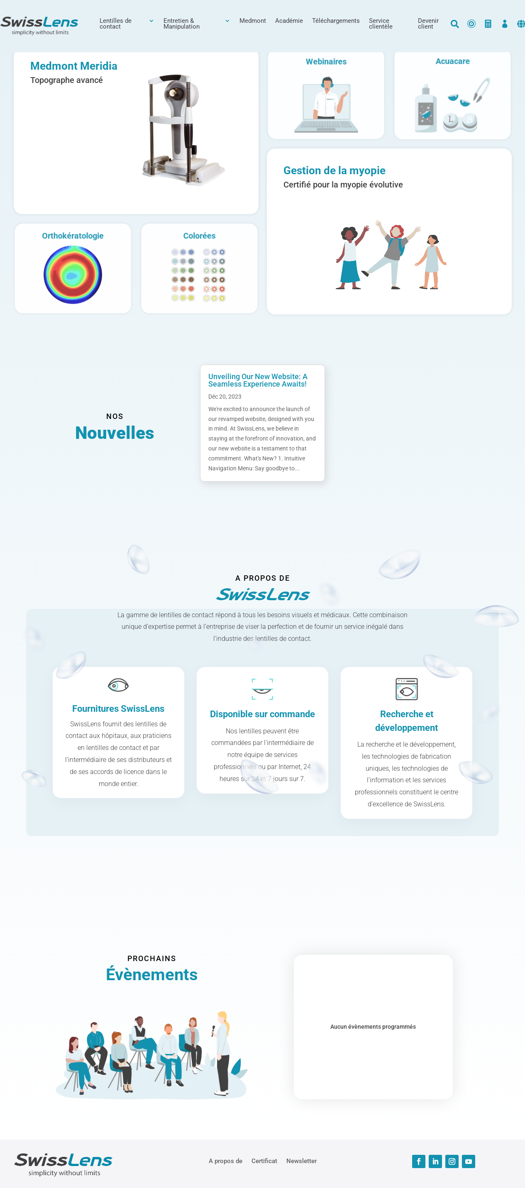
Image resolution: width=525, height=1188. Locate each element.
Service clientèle (381, 24)
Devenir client (428, 24)
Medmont (252, 21)
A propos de (225, 1160)
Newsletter (301, 1160)
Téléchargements (336, 21)
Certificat (264, 1160)
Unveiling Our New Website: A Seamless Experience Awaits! (258, 380)
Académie (289, 21)
